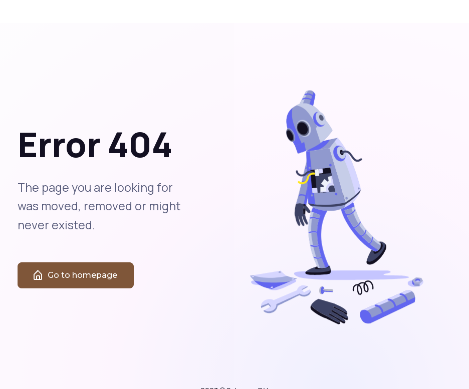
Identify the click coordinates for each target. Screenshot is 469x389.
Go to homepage (74, 281)
